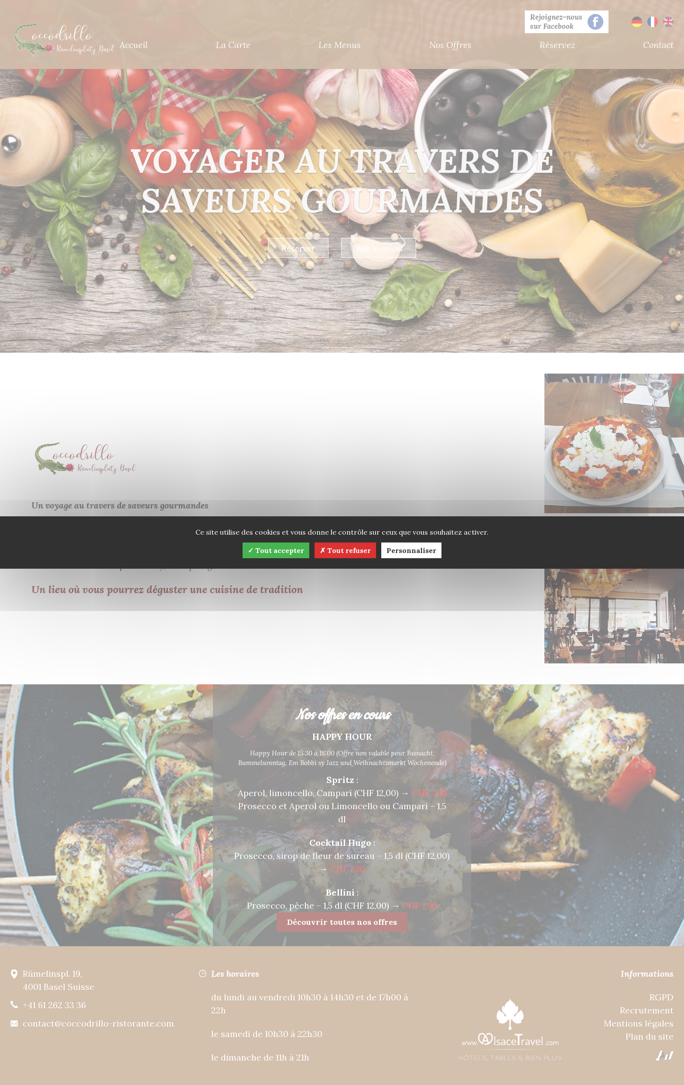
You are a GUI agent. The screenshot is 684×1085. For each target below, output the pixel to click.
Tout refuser (345, 550)
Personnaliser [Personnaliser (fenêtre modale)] (411, 550)
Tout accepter (276, 550)
